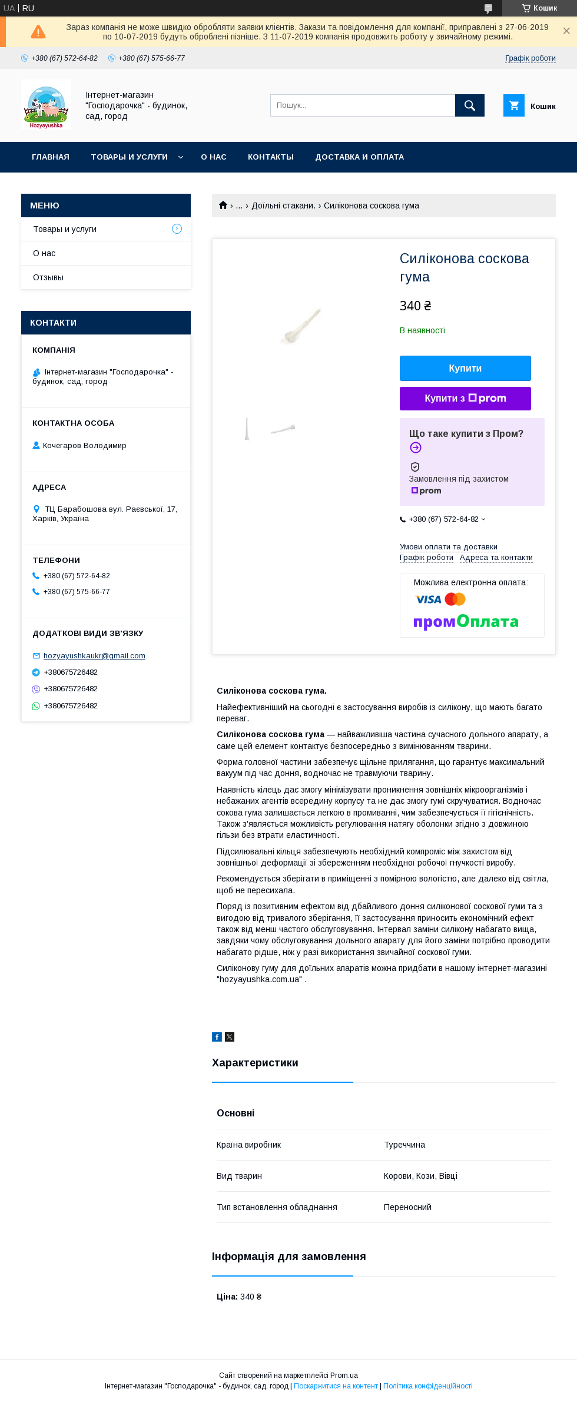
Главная (50, 157)
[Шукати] (470, 105)
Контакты (271, 157)
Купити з (465, 398)
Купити (465, 368)
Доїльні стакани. (283, 205)
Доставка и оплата (359, 157)
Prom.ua (344, 1375)
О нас (214, 157)
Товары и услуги (129, 157)
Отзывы (48, 277)
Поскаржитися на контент (336, 1386)
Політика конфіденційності (428, 1386)
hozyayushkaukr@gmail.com (94, 655)
